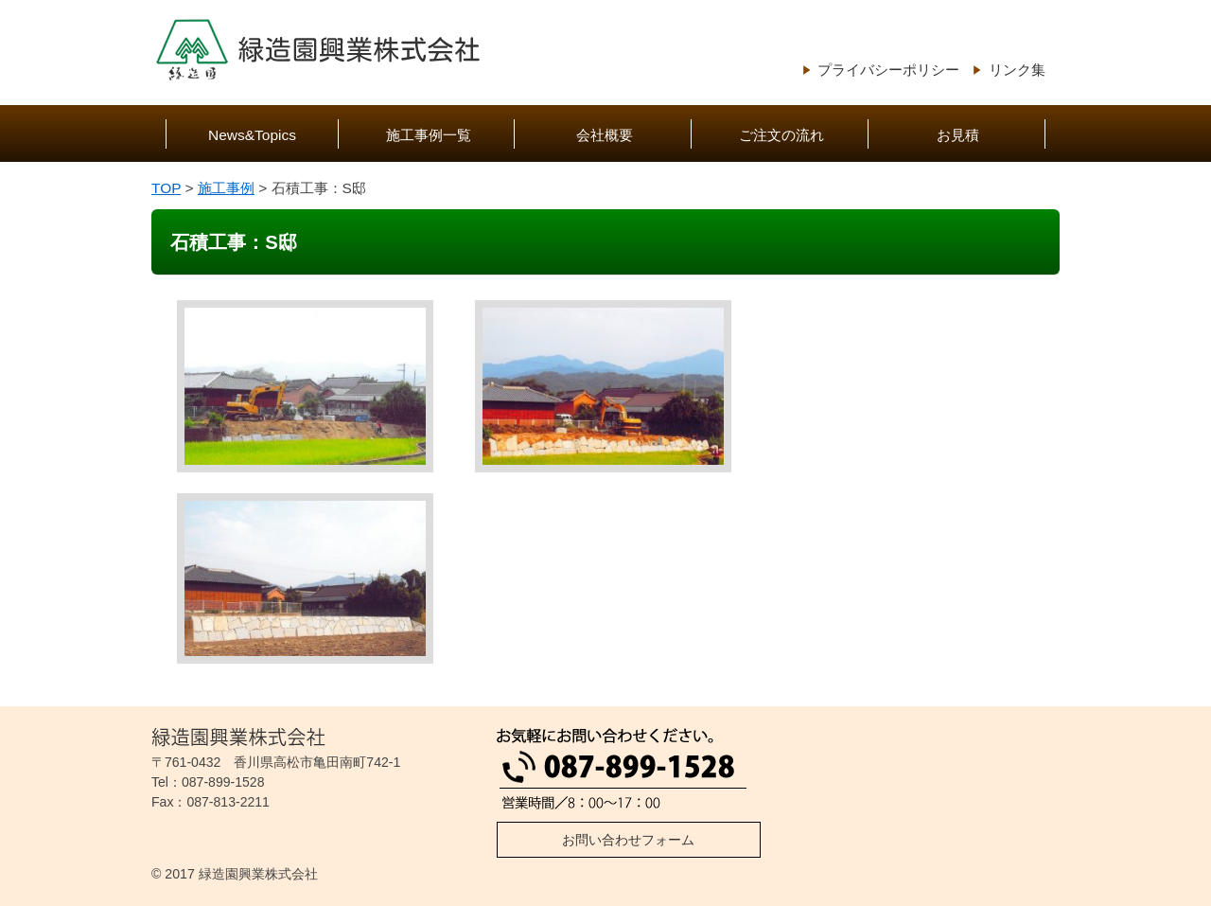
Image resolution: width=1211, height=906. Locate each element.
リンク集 (1017, 70)
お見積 (958, 135)
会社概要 (604, 135)
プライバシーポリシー (888, 70)
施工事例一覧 (428, 135)
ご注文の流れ (781, 135)
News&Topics (252, 135)
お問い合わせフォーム (628, 839)
